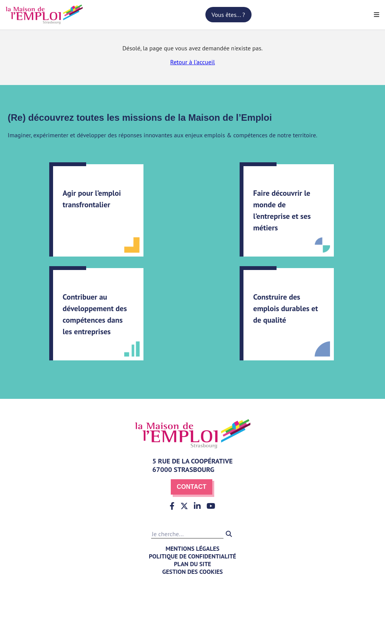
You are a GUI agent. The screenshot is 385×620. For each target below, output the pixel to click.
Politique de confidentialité (192, 556)
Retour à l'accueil (192, 62)
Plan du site (192, 564)
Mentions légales (192, 548)
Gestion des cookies (192, 571)
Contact (191, 486)
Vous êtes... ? (228, 14)
